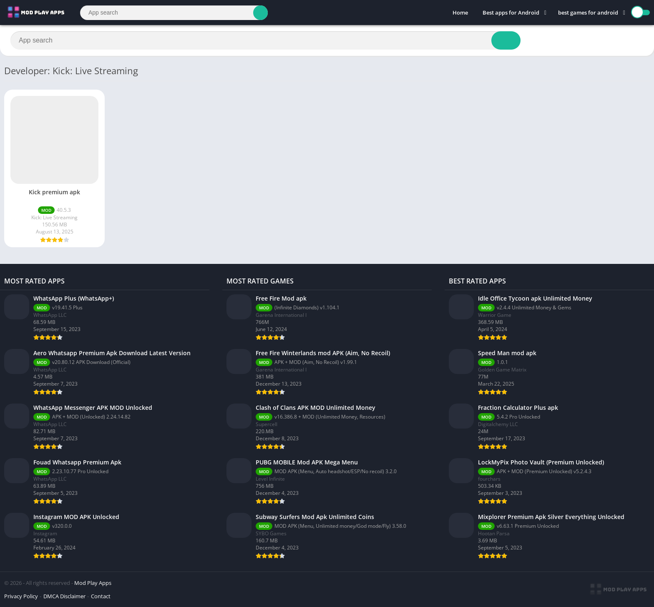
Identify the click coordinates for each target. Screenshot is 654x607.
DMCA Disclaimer (64, 596)
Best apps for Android (511, 12)
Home (460, 12)
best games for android (588, 12)
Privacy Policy (21, 596)
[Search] (174, 12)
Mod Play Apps (92, 583)
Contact (101, 596)
